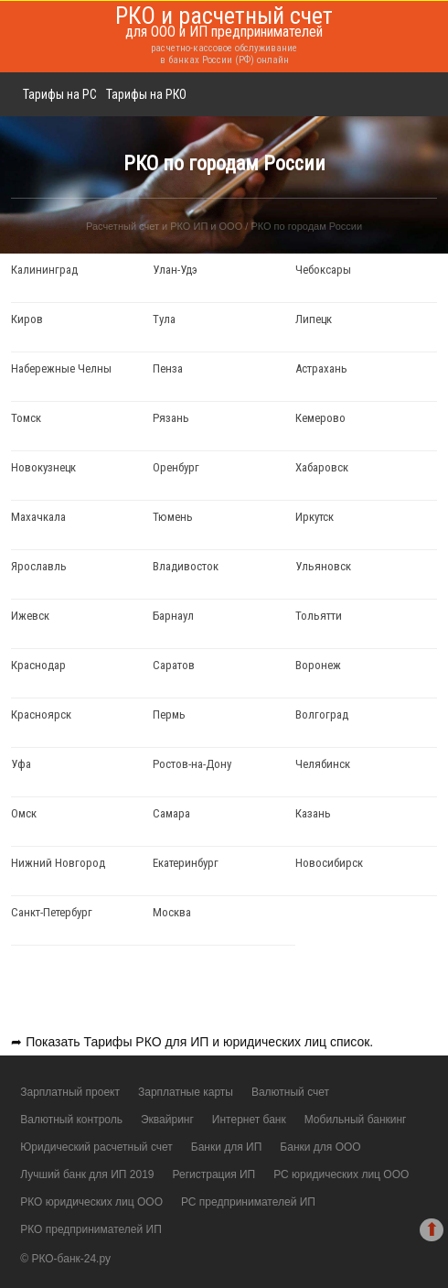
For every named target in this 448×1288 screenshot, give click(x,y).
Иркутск (314, 517)
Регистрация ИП (213, 1174)
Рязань (171, 418)
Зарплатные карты (185, 1092)
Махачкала (38, 517)
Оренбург (176, 467)
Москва (172, 912)
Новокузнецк (43, 467)
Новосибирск (329, 863)
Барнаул (173, 615)
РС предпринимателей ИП (248, 1202)
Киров (27, 319)
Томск (26, 418)
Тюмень (173, 517)
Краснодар (38, 665)
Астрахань (321, 368)
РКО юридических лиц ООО (91, 1202)
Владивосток (186, 566)
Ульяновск (323, 566)
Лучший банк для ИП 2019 (87, 1174)
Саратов (174, 665)
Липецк (313, 319)
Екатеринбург (186, 863)
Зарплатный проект (70, 1092)
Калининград (44, 269)
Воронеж (318, 665)
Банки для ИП (226, 1147)
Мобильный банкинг (355, 1119)
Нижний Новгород (58, 863)
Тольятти (318, 615)
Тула (164, 319)
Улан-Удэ (175, 269)
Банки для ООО (320, 1147)
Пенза (168, 368)
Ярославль (39, 566)
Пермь (169, 714)
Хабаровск (321, 467)
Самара (171, 813)
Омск (24, 813)
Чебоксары (323, 269)
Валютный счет (290, 1092)
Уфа (21, 764)
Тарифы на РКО (146, 94)
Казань (313, 813)
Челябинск (322, 764)
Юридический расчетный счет (96, 1147)
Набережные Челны (61, 368)
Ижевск (30, 615)
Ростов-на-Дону (192, 764)
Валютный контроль (71, 1119)
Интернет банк (249, 1119)
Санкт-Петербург (51, 912)
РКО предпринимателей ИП (91, 1229)
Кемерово (320, 418)
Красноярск (41, 714)
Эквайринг (167, 1119)
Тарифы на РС (60, 94)
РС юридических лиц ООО (341, 1174)
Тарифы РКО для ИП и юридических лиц (205, 1041)
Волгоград (321, 714)
